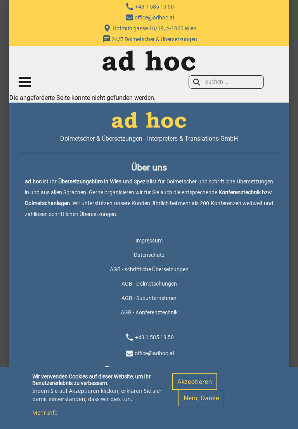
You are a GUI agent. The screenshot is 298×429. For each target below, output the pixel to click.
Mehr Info (44, 416)
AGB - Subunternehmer (149, 298)
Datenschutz (149, 255)
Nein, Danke (201, 402)
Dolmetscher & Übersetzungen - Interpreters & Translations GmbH (149, 138)
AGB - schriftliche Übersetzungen (149, 269)
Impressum (149, 240)
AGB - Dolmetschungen (149, 284)
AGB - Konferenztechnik (149, 312)
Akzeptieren (194, 385)
